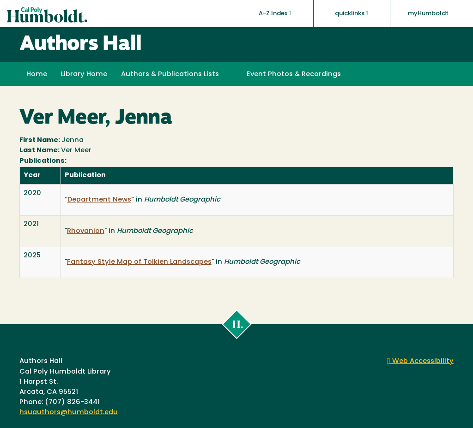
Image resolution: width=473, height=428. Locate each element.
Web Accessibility (420, 361)
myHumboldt (428, 14)
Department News (99, 199)
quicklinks (351, 13)
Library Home (84, 74)
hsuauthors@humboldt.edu (68, 412)
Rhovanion (85, 231)
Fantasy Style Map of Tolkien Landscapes (139, 262)
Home (36, 74)
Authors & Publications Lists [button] (170, 74)
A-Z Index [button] (275, 13)
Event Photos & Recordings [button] (294, 74)
